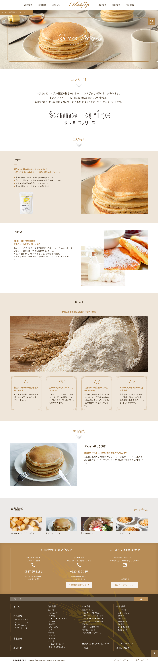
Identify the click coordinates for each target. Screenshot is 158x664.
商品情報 (28, 5)
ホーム (4, 12)
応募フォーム (122, 630)
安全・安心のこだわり (57, 647)
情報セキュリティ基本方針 (93, 622)
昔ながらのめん (20, 625)
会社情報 (102, 5)
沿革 (50, 630)
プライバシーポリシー (121, 660)
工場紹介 (86, 648)
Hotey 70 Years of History (95, 643)
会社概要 (52, 622)
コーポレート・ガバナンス (59, 619)
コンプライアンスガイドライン (94, 616)
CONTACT (154, 38)
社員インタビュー (124, 613)
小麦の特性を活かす (56, 644)
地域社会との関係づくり (92, 633)
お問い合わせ (122, 648)
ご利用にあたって (141, 660)
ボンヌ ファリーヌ (21, 622)
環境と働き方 (122, 622)
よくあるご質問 (123, 627)
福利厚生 (121, 624)
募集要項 (121, 616)
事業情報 (42, 5)
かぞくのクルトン (21, 620)
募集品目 (52, 639)
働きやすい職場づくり (91, 627)
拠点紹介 (52, 624)
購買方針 (52, 636)
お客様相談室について (77, 585)
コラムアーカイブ (124, 643)
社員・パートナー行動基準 (93, 619)
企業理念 (52, 616)
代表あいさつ (54, 613)
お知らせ (56, 5)
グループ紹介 (54, 627)
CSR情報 (116, 5)
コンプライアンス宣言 (91, 613)
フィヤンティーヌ (21, 628)
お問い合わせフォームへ (123, 585)
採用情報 (130, 5)
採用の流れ (122, 619)
